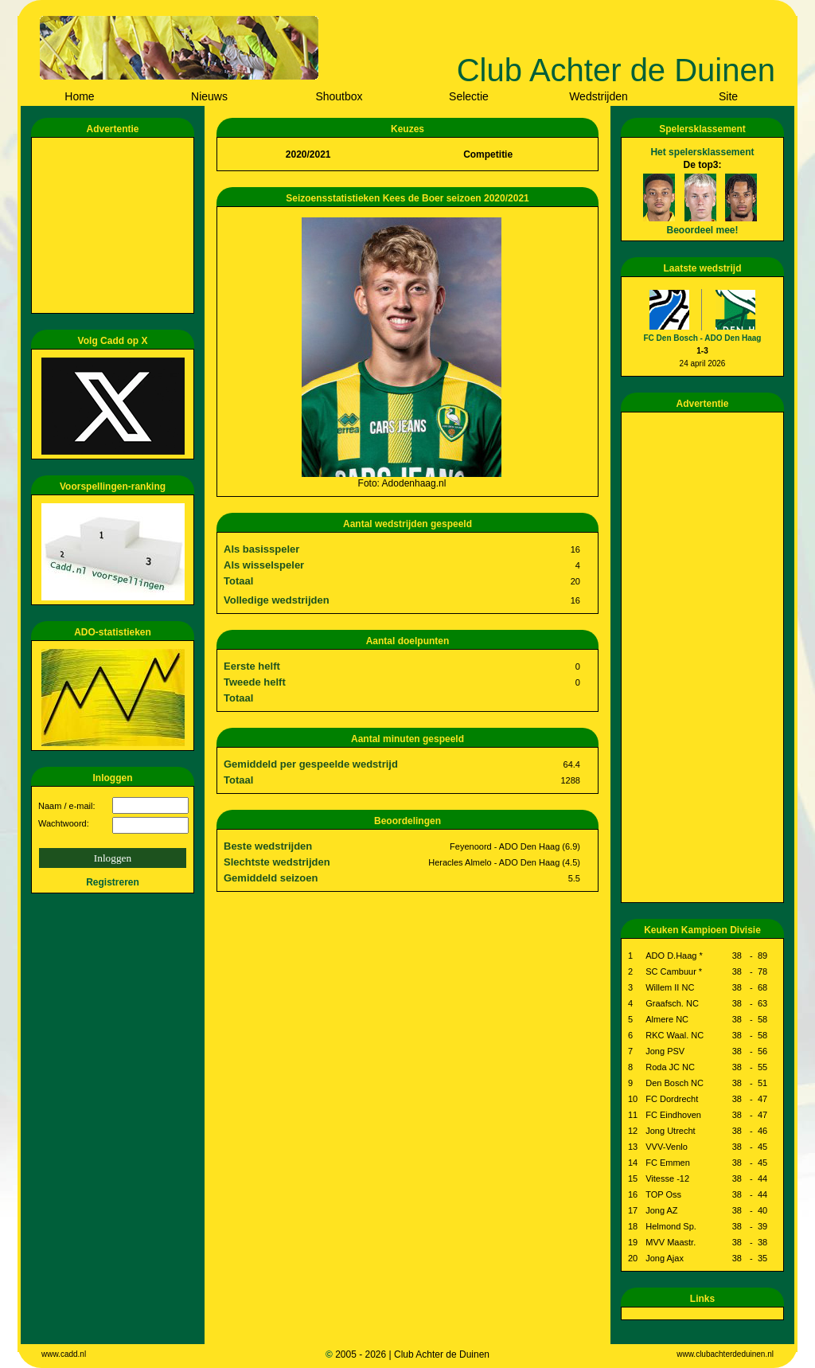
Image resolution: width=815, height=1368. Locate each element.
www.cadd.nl (63, 1354)
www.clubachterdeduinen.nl (725, 1354)
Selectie (469, 96)
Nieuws (209, 96)
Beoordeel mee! (702, 230)
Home (79, 96)
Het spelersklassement (702, 152)
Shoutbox (338, 96)
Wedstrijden (598, 96)
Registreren (112, 882)
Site (728, 96)
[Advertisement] (115, 225)
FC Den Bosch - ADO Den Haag (703, 338)
